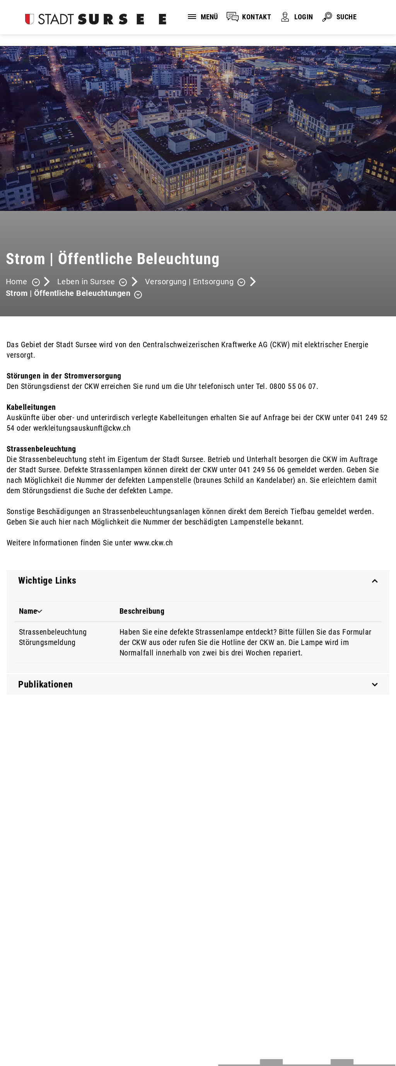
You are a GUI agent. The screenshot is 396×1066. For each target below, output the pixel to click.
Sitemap (167, 1028)
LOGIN (303, 17)
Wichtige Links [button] (47, 580)
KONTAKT (256, 17)
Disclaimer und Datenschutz (46, 1028)
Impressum (121, 1028)
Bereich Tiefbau (290, 511)
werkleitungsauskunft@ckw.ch (82, 428)
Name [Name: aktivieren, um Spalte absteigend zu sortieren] (28, 611)
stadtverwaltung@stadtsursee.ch (59, 996)
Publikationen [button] (45, 684)
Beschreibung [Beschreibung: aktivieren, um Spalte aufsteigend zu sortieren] (142, 611)
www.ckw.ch (158, 542)
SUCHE (346, 17)
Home (16, 281)
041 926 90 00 (29, 986)
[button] (92, 282)
